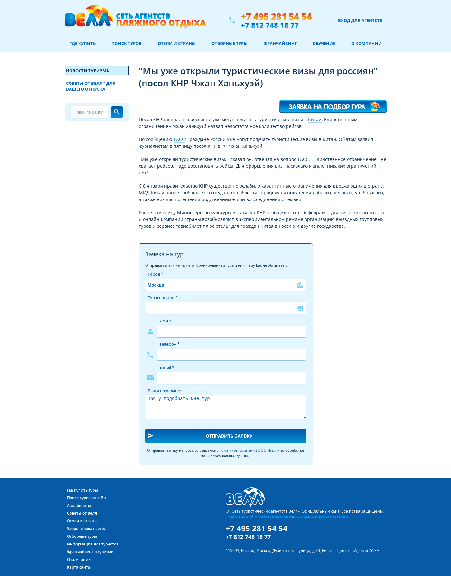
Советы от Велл (82, 513)
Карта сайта (78, 567)
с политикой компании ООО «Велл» (248, 450)
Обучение (324, 43)
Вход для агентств (360, 20)
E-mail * (166, 367)
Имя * (165, 320)
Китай (315, 119)
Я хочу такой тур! (332, 104)
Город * (155, 274)
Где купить (83, 43)
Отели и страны (177, 43)
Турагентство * (163, 297)
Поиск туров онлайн (86, 498)
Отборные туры (229, 43)
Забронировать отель (87, 528)
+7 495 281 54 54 (276, 17)
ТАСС (179, 139)
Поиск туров (126, 43)
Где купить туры (82, 490)
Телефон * (169, 344)
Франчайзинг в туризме (90, 551)
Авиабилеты (79, 505)
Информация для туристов (92, 544)
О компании (366, 43)
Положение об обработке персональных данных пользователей (287, 516)
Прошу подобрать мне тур (225, 407)
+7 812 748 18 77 (270, 25)
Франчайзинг (280, 43)
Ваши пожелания (165, 391)
